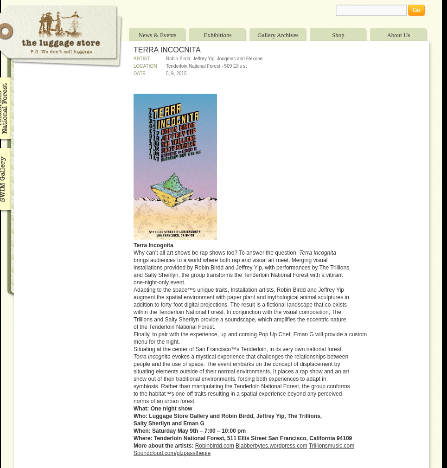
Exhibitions (218, 35)
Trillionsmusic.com (331, 445)
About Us (398, 35)
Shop (338, 35)
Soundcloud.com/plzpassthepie (172, 453)
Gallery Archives (277, 35)
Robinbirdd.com (214, 445)
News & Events (158, 35)
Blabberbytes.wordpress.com (271, 445)
